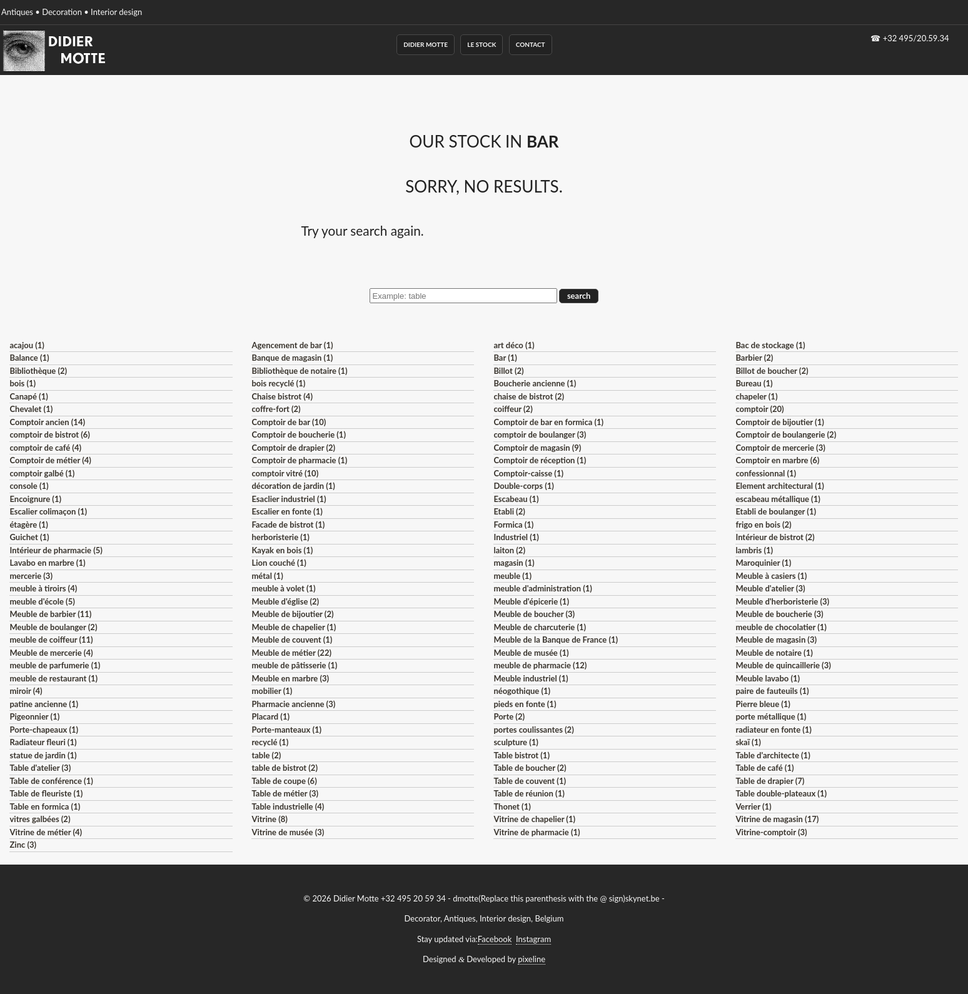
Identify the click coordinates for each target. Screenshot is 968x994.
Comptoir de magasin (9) (537, 448)
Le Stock (481, 44)
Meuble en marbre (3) (290, 678)
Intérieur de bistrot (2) (774, 537)
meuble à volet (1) (283, 588)
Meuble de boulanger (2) (53, 627)
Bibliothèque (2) (38, 371)
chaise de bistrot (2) (528, 396)
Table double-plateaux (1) (781, 793)
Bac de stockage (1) (770, 345)
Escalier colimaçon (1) (48, 511)
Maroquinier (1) (763, 563)
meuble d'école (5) (41, 601)
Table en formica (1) (44, 806)
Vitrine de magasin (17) (777, 819)
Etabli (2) (509, 511)
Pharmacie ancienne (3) (293, 704)
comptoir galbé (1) (41, 473)
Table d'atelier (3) (40, 768)
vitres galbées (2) (39, 819)
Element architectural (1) (779, 486)
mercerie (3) (31, 576)
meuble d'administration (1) (542, 588)
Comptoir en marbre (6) (777, 460)
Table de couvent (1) (529, 781)
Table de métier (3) (284, 793)
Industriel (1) (516, 537)
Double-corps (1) (523, 486)
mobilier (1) (271, 691)
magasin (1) (513, 563)
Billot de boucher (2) (771, 371)
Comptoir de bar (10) (288, 422)
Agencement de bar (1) (292, 345)
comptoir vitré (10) (284, 473)
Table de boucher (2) (529, 768)
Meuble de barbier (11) (50, 614)
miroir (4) (25, 691)
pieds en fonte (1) (524, 704)
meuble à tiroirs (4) (43, 588)
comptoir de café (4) (45, 448)
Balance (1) (29, 358)
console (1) (28, 486)
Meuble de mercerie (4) (51, 653)
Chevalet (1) (31, 409)
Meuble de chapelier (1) (293, 627)
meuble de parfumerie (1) (54, 665)
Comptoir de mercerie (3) (780, 448)
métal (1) (267, 576)
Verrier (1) (753, 806)
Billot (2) (508, 371)
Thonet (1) (511, 806)
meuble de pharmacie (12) (540, 665)
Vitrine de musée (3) (287, 832)
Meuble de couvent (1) (291, 640)
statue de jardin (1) (42, 755)
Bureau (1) (753, 383)
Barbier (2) (754, 358)
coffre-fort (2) (275, 409)
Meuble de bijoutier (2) (292, 614)
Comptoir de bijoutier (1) (779, 422)
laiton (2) (509, 550)
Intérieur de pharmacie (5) (55, 550)
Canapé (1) (28, 396)
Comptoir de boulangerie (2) (785, 434)
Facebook (495, 939)
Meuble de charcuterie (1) (539, 627)
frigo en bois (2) (763, 525)
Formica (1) (513, 525)
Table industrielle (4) (287, 806)
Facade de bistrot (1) (288, 525)
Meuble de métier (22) (291, 653)
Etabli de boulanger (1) (775, 511)
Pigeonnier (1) (34, 716)
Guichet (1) (29, 537)
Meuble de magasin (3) (776, 640)
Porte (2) (509, 716)
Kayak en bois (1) (282, 550)
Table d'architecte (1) (772, 755)
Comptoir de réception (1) (539, 460)
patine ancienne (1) (43, 704)
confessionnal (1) (765, 473)
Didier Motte (425, 44)
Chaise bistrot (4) (282, 396)
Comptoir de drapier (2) (293, 448)
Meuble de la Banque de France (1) (555, 640)
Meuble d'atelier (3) (770, 588)
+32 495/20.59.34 (916, 38)
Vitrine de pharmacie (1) (536, 832)
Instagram (533, 939)
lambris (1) (754, 550)
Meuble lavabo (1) (767, 678)
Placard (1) (270, 716)
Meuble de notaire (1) (773, 653)
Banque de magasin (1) (292, 358)
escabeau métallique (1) (777, 499)
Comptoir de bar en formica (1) (548, 422)
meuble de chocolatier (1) (781, 627)
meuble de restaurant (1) (53, 678)
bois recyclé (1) (278, 383)
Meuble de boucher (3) (534, 614)
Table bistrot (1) (521, 755)
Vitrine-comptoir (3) (771, 832)
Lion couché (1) (278, 563)
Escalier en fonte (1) (286, 511)
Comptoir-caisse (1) (528, 473)
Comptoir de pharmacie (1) (299, 460)
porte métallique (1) (770, 716)
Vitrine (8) (269, 819)
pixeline (531, 959)
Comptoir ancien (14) (47, 422)
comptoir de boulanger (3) (539, 434)
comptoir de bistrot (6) (49, 434)
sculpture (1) (515, 742)
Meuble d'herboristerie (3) (782, 601)
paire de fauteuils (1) (772, 691)
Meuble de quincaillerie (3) (782, 665)
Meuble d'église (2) (285, 601)
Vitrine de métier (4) (45, 832)
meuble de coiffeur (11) (51, 640)
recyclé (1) (269, 742)
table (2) (266, 755)
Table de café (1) (764, 768)
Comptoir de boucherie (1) (298, 434)
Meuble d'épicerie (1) (531, 601)
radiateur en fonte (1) (773, 730)
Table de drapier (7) (769, 781)
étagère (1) (28, 525)
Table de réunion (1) (528, 793)
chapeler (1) (756, 396)
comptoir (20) (759, 409)
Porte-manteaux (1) (286, 730)
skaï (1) (747, 742)
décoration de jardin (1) (293, 486)
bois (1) (22, 383)
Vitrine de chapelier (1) (534, 819)
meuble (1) (512, 576)
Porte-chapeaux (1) (43, 730)
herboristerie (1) (280, 537)
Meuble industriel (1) (530, 678)
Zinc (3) (22, 845)
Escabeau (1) (515, 499)
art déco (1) (513, 345)
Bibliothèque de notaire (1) (299, 371)
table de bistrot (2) (284, 768)
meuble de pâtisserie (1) (294, 665)
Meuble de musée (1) (530, 653)
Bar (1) (505, 358)
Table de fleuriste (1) (46, 793)
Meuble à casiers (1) (771, 576)
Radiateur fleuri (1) (42, 742)
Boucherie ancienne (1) (534, 383)
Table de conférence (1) (51, 781)
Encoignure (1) (35, 499)
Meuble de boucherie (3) (779, 614)
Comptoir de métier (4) (50, 460)
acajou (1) (26, 345)
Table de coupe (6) (283, 781)
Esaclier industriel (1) (288, 499)
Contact (530, 44)
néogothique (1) (521, 691)
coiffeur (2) (512, 409)
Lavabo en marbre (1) (47, 563)
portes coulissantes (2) (533, 730)
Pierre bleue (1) (762, 704)
